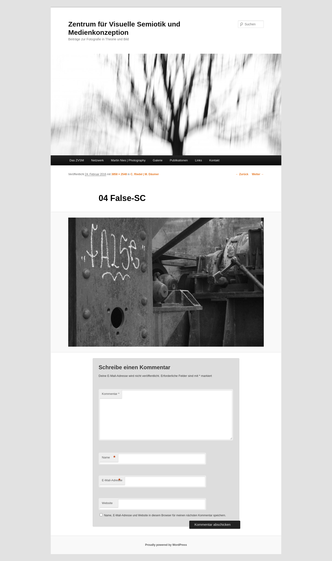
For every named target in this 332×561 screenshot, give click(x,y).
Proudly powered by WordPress (166, 544)
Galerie (158, 160)
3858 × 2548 (119, 174)
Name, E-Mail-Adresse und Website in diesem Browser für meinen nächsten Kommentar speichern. (165, 515)
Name (109, 457)
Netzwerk (97, 160)
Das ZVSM (76, 160)
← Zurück (242, 174)
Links (198, 160)
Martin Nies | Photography (128, 160)
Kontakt (214, 160)
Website (107, 503)
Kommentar (110, 394)
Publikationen (179, 160)
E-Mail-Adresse (112, 480)
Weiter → (258, 174)
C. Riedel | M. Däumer (144, 174)
